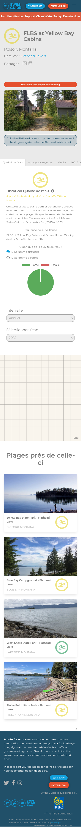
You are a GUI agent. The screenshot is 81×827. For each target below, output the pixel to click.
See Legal (55, 822)
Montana (28, 49)
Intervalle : (15, 310)
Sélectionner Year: (22, 330)
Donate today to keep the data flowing (40, 84)
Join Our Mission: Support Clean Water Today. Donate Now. (40, 16)
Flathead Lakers (33, 56)
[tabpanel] (40, 255)
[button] (74, 6)
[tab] (12, 162)
